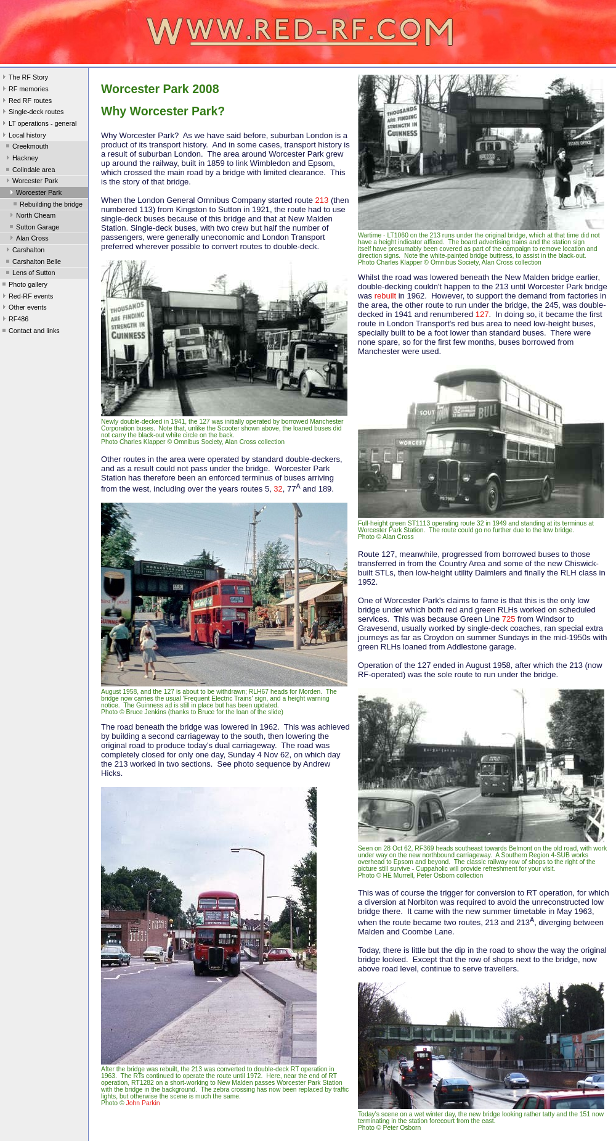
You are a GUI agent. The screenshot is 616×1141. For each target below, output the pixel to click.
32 (278, 488)
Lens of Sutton (29, 274)
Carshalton (24, 251)
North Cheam (31, 216)
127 (482, 314)
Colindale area (29, 171)
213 (322, 200)
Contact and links (30, 332)
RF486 (14, 320)
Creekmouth (26, 147)
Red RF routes (26, 102)
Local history (23, 136)
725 (509, 619)
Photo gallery (23, 285)
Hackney (21, 159)
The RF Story (24, 78)
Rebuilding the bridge (47, 205)
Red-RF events (27, 297)
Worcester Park (31, 182)
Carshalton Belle (32, 263)
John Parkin (143, 1103)
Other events (23, 308)
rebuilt (385, 295)
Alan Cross (28, 239)
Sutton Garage (33, 228)
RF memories (24, 90)
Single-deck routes (31, 113)
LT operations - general (38, 125)
